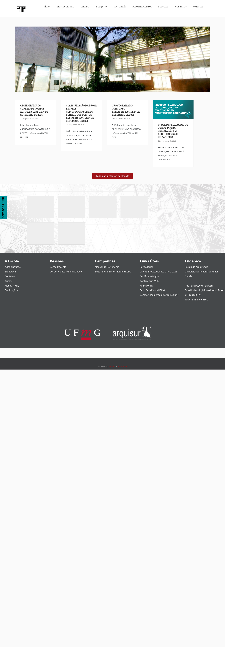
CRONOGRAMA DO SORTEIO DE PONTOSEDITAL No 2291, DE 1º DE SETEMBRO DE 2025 (34, 108)
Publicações (11, 288)
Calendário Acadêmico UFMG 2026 (158, 270)
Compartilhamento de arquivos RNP (159, 293)
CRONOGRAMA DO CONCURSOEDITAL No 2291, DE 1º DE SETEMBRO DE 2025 (99, 128)
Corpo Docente (58, 265)
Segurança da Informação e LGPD (113, 270)
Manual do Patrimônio (107, 265)
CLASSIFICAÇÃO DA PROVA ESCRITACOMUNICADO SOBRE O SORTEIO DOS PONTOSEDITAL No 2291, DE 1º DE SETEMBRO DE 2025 (68, 121)
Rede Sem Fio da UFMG (152, 288)
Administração (13, 265)
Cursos (8, 279)
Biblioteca (10, 270)
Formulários (146, 265)
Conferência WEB (149, 279)
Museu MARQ (12, 284)
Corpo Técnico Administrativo (66, 270)
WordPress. (122, 365)
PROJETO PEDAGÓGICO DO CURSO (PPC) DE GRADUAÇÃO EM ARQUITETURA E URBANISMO (132, 158)
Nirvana (111, 365)
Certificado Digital (149, 274)
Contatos (10, 274)
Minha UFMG (147, 284)
